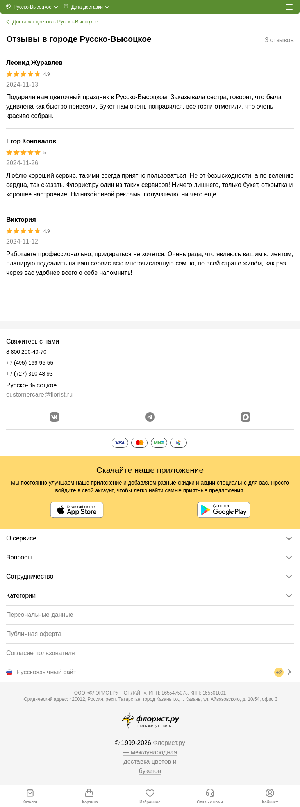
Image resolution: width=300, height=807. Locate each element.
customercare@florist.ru (39, 394)
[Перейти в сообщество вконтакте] (54, 417)
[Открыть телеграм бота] (150, 417)
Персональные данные (39, 614)
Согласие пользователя (40, 653)
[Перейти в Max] (246, 417)
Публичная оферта (33, 634)
